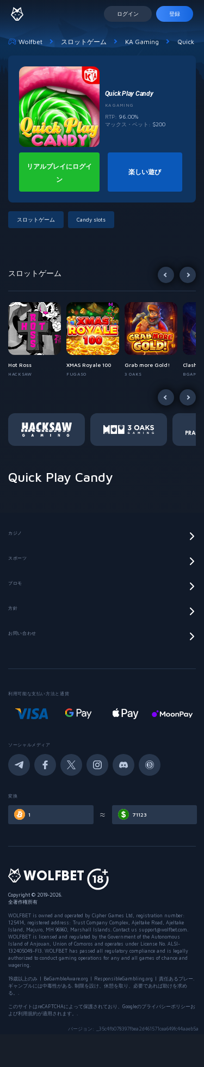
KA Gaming (142, 42)
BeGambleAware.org (66, 979)
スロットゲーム (84, 42)
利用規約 (28, 1013)
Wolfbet (25, 41)
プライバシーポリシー (165, 1006)
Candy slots (91, 219)
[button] (37, 339)
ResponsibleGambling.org (123, 979)
